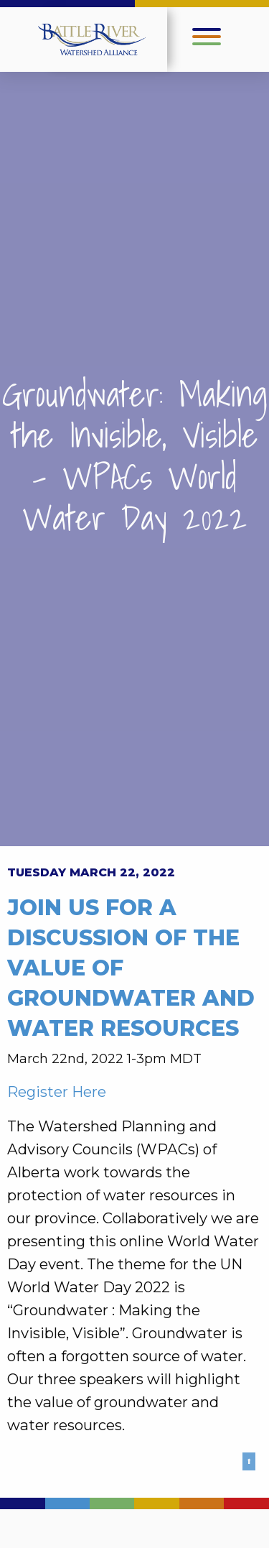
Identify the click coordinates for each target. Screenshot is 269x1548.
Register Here (56, 1091)
